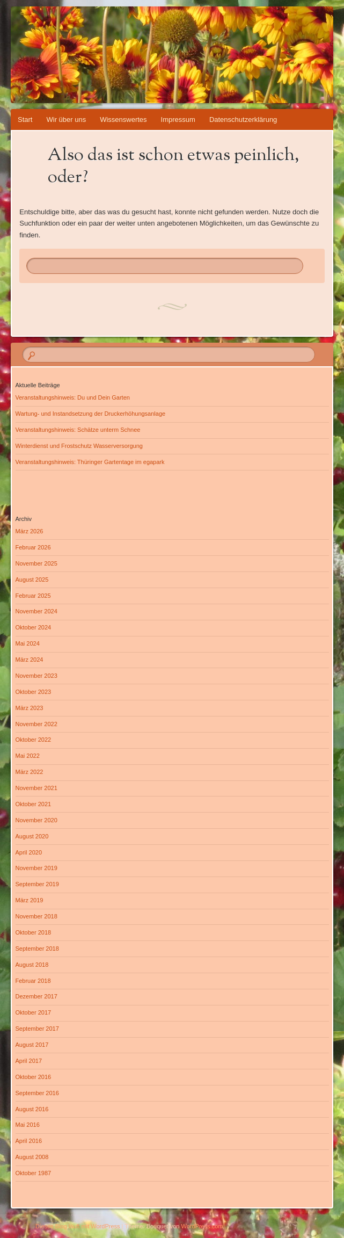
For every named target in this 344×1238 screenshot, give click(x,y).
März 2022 (29, 772)
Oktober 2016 (34, 1077)
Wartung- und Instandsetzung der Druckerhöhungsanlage (91, 413)
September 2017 (37, 1028)
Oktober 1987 (34, 1173)
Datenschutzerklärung (243, 119)
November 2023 (36, 675)
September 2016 (37, 1093)
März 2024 (29, 659)
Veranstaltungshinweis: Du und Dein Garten (73, 397)
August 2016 (32, 1109)
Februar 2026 (33, 547)
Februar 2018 (33, 981)
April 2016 (29, 1141)
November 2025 (36, 563)
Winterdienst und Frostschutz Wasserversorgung (79, 446)
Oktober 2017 (34, 1012)
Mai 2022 (28, 755)
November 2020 (36, 820)
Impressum (178, 119)
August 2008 (32, 1157)
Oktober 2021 (34, 804)
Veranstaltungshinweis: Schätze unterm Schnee (78, 429)
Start (25, 119)
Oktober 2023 (34, 692)
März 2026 (29, 531)
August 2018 (32, 964)
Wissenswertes (123, 119)
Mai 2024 (28, 643)
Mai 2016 (28, 1124)
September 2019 (37, 884)
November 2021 (36, 788)
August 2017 (32, 1044)
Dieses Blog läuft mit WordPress (77, 1226)
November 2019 (36, 868)
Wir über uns (66, 119)
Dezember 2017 (36, 996)
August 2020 (32, 836)
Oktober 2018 (34, 932)
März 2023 (29, 708)
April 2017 (29, 1061)
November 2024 (36, 611)
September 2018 (37, 948)
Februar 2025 (33, 595)
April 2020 (29, 852)
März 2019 (29, 900)
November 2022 (36, 724)
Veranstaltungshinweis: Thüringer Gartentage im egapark (90, 462)
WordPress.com (202, 1226)
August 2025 (32, 579)
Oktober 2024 (34, 627)
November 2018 (36, 916)
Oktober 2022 (34, 739)
